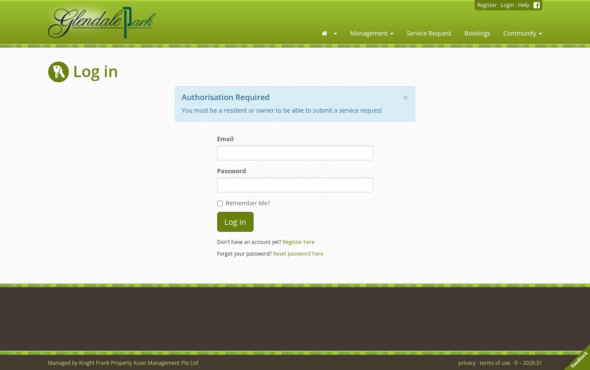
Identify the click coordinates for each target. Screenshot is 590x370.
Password (231, 171)
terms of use (495, 363)
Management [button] (372, 33)
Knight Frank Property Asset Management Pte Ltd (138, 363)
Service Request (429, 33)
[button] (329, 33)
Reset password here (298, 253)
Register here (299, 241)
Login (507, 5)
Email (225, 139)
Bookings (477, 33)
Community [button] (522, 33)
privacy (467, 363)
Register (487, 5)
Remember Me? (244, 203)
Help (523, 5)
